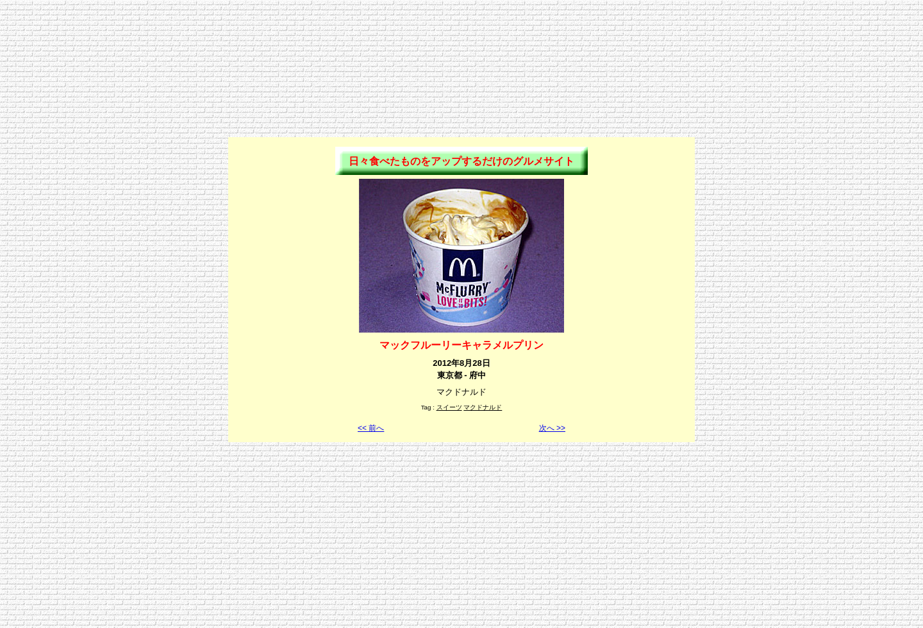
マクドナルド (482, 407)
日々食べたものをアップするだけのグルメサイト (461, 161)
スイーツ (449, 407)
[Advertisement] (461, 34)
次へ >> (552, 428)
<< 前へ (371, 428)
